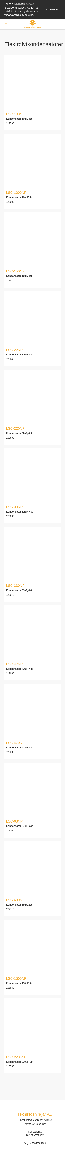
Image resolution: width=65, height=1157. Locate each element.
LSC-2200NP (16, 1057)
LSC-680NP (15, 900)
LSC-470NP (15, 743)
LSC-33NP (14, 507)
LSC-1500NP (16, 978)
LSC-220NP (15, 428)
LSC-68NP (14, 821)
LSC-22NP (14, 350)
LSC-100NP (15, 114)
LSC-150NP (15, 271)
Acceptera (52, 9)
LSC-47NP (14, 664)
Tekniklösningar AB (35, 1114)
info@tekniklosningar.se (39, 1120)
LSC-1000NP (16, 193)
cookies (22, 7)
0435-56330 (39, 1123)
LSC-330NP (15, 586)
